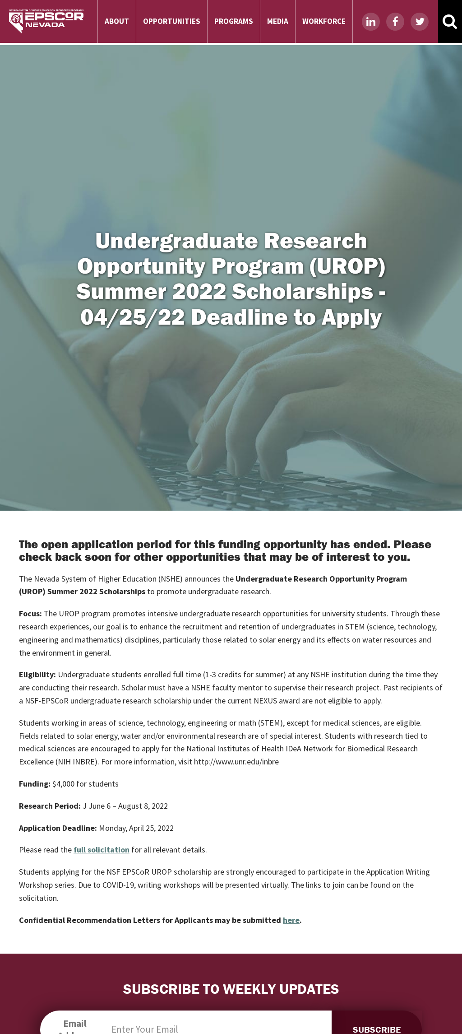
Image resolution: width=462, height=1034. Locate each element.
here (291, 920)
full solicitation (101, 849)
